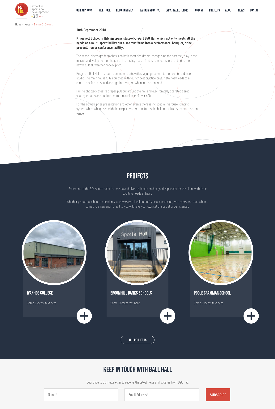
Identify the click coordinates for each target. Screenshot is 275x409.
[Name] (81, 394)
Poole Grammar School (212, 293)
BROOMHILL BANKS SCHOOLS (131, 293)
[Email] (162, 394)
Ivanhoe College (40, 293)
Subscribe (218, 394)
